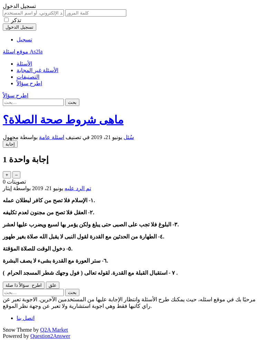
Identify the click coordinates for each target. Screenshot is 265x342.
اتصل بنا (26, 318)
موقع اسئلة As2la (22, 52)
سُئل (129, 137)
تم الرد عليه (78, 188)
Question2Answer (50, 336)
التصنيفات (28, 77)
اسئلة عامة (51, 137)
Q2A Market (54, 330)
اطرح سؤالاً (29, 83)
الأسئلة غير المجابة (37, 70)
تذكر (16, 20)
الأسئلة (24, 64)
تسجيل (24, 39)
